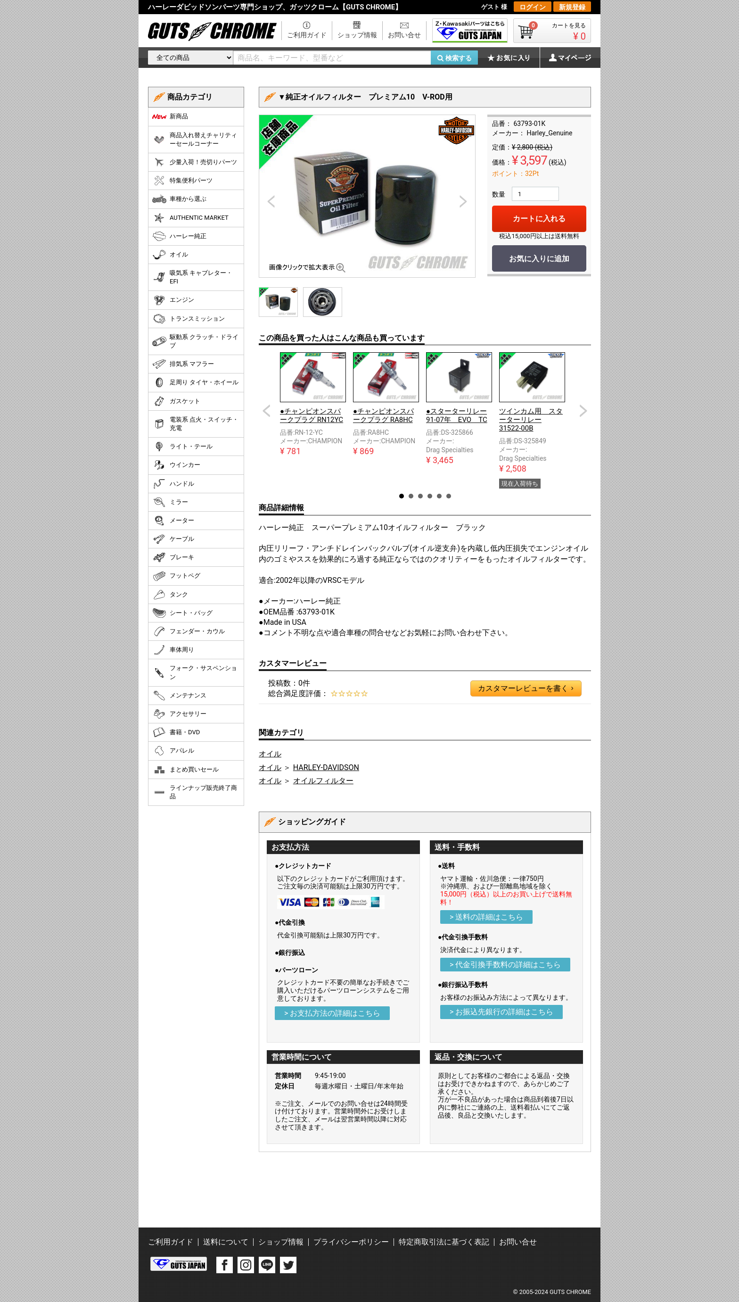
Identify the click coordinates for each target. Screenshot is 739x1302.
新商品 (170, 116)
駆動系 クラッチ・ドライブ (195, 341)
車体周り (173, 650)
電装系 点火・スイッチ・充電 (195, 423)
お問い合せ (404, 35)
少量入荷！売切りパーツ (194, 162)
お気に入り (513, 57)
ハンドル (173, 484)
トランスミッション (188, 318)
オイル (270, 753)
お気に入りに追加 (539, 258)
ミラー (170, 502)
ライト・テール (182, 446)
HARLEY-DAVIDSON (326, 767)
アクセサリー (179, 714)
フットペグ (176, 576)
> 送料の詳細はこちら (486, 916)
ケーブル (173, 539)
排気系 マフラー (183, 364)
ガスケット (176, 401)
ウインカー (176, 465)
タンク (170, 594)
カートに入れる (539, 218)
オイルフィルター (323, 780)
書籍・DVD (176, 732)
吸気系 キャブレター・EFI (192, 277)
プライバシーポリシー (351, 1241)
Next (583, 410)
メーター (173, 520)
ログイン (532, 7)
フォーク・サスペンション (194, 672)
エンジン (173, 300)
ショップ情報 (357, 35)
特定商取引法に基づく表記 (444, 1241)
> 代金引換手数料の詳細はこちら (505, 964)
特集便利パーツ (182, 180)
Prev (266, 410)
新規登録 (572, 7)
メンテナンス (179, 695)
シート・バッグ (182, 613)
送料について (225, 1241)
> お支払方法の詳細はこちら (332, 1013)
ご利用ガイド (307, 35)
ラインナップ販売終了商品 (194, 792)
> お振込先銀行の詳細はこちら (501, 1011)
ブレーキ (173, 557)
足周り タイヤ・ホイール (195, 382)
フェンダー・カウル (188, 631)
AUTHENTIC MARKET (190, 218)
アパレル (173, 750)
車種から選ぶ (179, 199)
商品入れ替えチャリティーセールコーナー (194, 139)
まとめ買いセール (185, 769)
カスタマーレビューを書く (525, 688)
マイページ (565, 57)
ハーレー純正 (179, 236)
